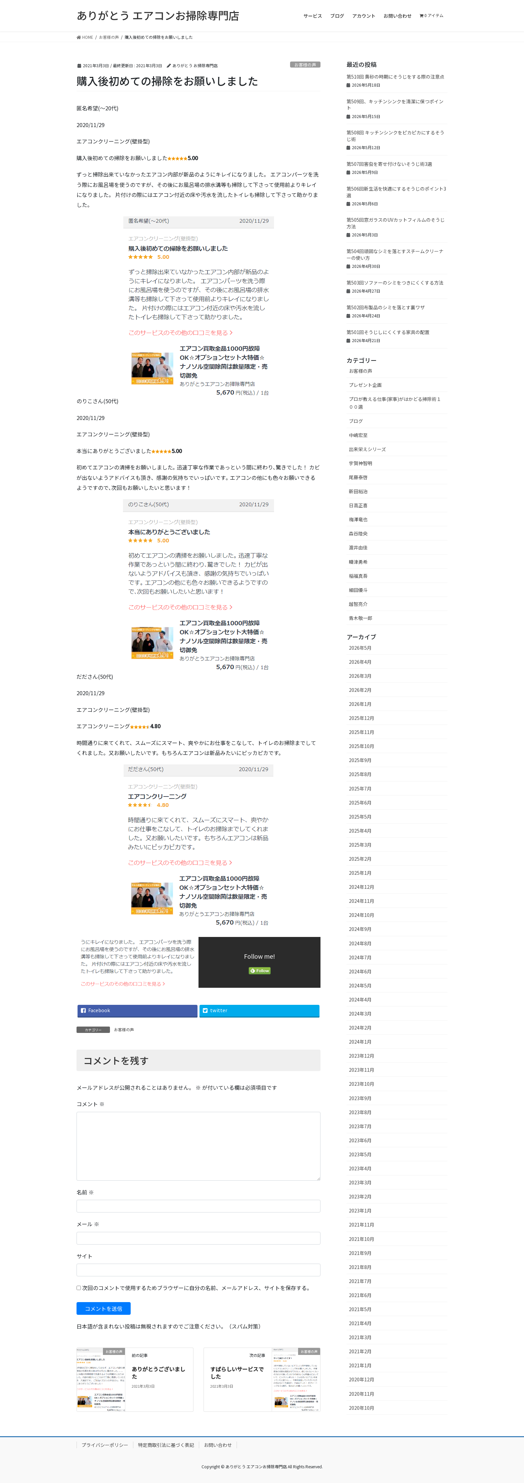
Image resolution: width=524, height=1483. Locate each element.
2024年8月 (360, 943)
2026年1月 (360, 704)
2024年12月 (361, 886)
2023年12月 (361, 1055)
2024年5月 (360, 985)
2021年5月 (360, 1309)
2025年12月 (361, 718)
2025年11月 (361, 732)
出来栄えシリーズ (367, 449)
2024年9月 (360, 929)
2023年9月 (360, 1098)
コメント (91, 1104)
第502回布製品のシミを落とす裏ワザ (386, 307)
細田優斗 (358, 590)
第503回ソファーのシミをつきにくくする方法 (395, 282)
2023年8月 (360, 1112)
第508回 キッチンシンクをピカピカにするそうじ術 (395, 135)
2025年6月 (360, 802)
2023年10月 (361, 1083)
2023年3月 (360, 1182)
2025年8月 (360, 774)
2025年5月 (360, 816)
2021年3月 (360, 1337)
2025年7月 (360, 788)
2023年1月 (360, 1210)
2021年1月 (360, 1365)
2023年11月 (361, 1069)
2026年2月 (360, 689)
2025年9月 (360, 760)
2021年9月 (360, 1253)
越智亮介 (358, 604)
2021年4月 (360, 1323)
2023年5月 (360, 1154)
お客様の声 (305, 65)
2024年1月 (360, 1041)
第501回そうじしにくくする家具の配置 (388, 332)
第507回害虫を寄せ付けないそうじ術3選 (389, 164)
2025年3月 (360, 844)
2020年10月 (361, 1407)
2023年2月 (360, 1196)
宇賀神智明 (360, 463)
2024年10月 (361, 915)
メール (88, 1224)
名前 (85, 1192)
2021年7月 (360, 1281)
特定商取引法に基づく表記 (166, 1445)
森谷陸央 (358, 533)
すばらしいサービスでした (237, 1372)
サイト (85, 1256)
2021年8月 (360, 1267)
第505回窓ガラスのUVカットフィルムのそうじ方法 (396, 223)
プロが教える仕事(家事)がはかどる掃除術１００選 (395, 403)
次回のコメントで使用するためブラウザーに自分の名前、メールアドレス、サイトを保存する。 (197, 1288)
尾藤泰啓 (358, 477)
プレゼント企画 (365, 385)
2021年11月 (361, 1224)
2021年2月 (360, 1351)
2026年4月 (360, 661)
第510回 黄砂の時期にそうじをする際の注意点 (395, 76)
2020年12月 (361, 1379)
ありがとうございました (158, 1372)
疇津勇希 (358, 561)
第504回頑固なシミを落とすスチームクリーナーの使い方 (395, 254)
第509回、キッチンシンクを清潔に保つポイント (395, 104)
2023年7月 (360, 1126)
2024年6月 (360, 971)
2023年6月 (360, 1140)
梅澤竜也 (358, 519)
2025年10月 (361, 746)
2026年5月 (360, 647)
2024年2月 (360, 1027)
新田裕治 (358, 491)
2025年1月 (360, 872)
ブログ (356, 421)
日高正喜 (358, 505)
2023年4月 (360, 1168)
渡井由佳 (358, 547)
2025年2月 (360, 858)
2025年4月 (360, 830)
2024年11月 (361, 900)
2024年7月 (360, 957)
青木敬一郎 (360, 618)
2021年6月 (360, 1295)
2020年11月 (361, 1393)
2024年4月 (360, 999)
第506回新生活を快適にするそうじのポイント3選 (396, 192)
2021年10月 (361, 1239)
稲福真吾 (358, 575)
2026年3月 (360, 675)
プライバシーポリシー (105, 1445)
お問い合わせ (218, 1445)
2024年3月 (360, 1013)
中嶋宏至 (358, 435)
